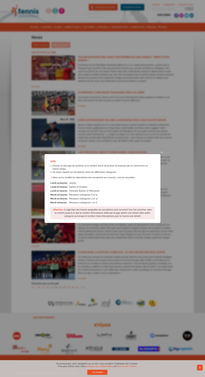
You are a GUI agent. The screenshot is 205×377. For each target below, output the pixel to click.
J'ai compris (97, 372)
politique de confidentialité (99, 366)
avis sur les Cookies (127, 366)
